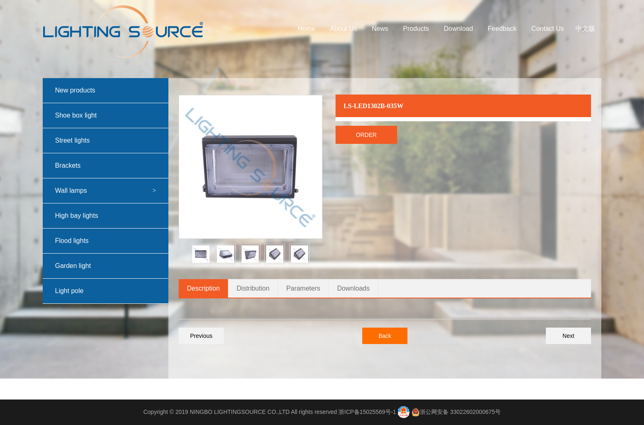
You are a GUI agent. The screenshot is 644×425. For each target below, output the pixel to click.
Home (306, 28)
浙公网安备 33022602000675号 (460, 412)
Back (384, 336)
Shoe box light (111, 115)
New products (111, 90)
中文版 (585, 28)
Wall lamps (111, 190)
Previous (201, 336)
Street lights (111, 140)
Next (569, 336)
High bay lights (111, 215)
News (380, 28)
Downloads (353, 288)
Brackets (111, 165)
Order (366, 135)
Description (203, 288)
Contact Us (547, 28)
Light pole (111, 291)
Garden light (111, 266)
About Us (343, 28)
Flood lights (111, 241)
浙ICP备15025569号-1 (367, 412)
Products (416, 28)
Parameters (303, 288)
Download (458, 28)
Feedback (502, 28)
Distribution (253, 288)
